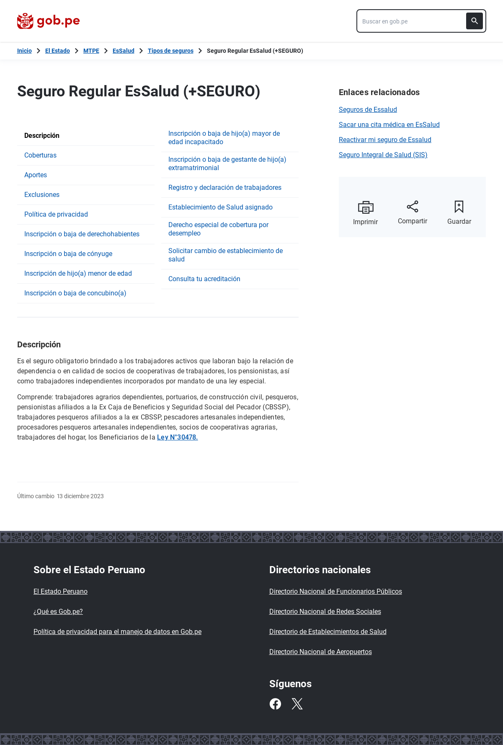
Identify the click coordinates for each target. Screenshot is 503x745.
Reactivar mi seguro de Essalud (385, 140)
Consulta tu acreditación (204, 279)
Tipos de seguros (170, 50)
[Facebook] (275, 704)
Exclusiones (41, 195)
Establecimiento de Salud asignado (220, 207)
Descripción (41, 136)
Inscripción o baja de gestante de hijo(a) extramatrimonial (227, 163)
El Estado (57, 50)
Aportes (35, 175)
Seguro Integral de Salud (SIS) (383, 155)
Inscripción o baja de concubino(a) (75, 293)
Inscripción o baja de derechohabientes (81, 234)
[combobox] (421, 21)
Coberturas (40, 155)
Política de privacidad (56, 214)
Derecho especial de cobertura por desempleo (218, 229)
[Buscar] (474, 21)
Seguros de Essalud (368, 110)
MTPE (91, 50)
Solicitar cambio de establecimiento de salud (225, 255)
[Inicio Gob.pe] (24, 50)
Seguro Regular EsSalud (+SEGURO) (255, 50)
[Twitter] (297, 704)
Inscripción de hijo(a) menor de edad (78, 273)
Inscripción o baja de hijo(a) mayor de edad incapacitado (224, 137)
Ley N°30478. (177, 437)
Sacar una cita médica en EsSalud (389, 125)
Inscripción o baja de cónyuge (68, 254)
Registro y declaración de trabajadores (224, 187)
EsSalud (123, 50)
